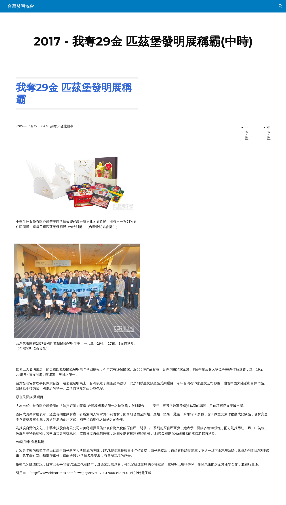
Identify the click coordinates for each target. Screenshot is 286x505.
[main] (143, 41)
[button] (280, 6)
